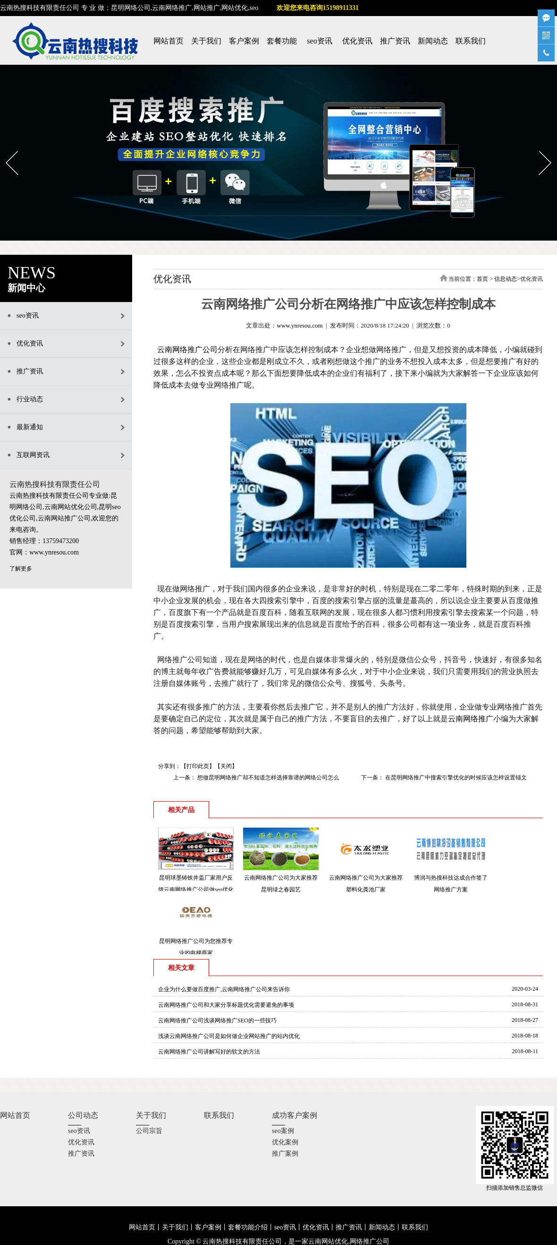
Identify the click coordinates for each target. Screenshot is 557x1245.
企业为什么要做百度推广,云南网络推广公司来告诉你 (224, 989)
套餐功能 (282, 41)
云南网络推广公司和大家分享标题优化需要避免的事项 (226, 1005)
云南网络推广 (470, 719)
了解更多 (20, 568)
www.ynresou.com (299, 325)
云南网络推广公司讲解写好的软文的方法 (209, 1051)
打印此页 (197, 766)
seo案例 (283, 1130)
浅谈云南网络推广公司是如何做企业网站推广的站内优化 (229, 1036)
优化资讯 (357, 41)
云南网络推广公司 (187, 350)
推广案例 (285, 1153)
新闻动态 (433, 41)
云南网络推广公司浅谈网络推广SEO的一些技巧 (217, 1020)
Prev (6, 148)
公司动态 (83, 1115)
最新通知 (30, 427)
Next (539, 148)
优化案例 (285, 1142)
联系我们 (471, 41)
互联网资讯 (33, 454)
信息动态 (505, 279)
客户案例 (244, 41)
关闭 (226, 766)
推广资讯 (395, 41)
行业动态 (30, 399)
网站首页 (168, 41)
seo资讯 (319, 41)
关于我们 (206, 41)
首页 (482, 279)
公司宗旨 (149, 1130)
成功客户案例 (294, 1115)
